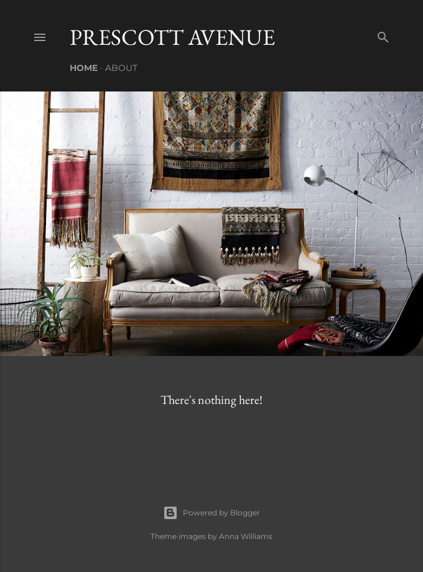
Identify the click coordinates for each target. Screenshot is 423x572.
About (121, 67)
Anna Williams (245, 536)
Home (84, 67)
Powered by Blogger (211, 512)
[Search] (383, 34)
